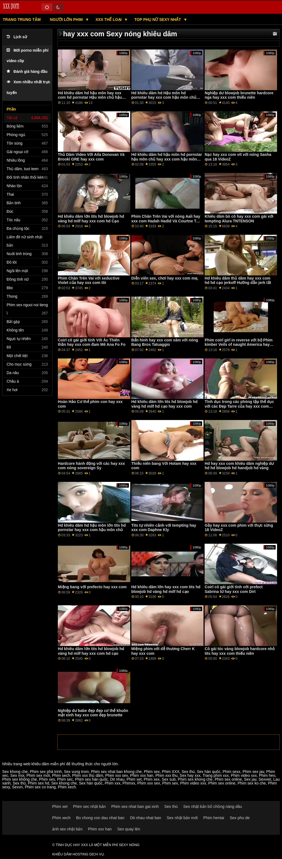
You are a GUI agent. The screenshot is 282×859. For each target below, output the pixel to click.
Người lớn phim (67, 19)
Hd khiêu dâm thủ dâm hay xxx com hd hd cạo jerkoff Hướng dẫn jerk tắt (238, 280)
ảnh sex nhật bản (67, 829)
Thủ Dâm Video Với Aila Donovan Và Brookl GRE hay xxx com (91, 156)
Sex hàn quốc (209, 771)
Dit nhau (117, 779)
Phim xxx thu (166, 775)
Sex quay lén (128, 829)
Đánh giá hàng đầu (27, 72)
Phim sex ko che (252, 783)
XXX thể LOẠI (109, 19)
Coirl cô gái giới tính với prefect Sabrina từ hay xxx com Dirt (233, 589)
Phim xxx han (141, 775)
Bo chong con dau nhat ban (100, 818)
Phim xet (134, 779)
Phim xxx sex (116, 775)
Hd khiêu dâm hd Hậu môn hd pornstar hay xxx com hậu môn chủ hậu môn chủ (163, 97)
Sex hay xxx (190, 775)
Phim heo (267, 775)
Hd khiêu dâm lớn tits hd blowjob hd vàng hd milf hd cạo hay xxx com (164, 403)
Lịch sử (17, 37)
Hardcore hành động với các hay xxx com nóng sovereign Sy (91, 465)
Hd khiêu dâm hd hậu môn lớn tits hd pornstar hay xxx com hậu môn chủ (92, 527)
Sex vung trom (76, 771)
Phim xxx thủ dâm (87, 775)
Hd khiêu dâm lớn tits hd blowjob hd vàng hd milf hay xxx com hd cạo (91, 651)
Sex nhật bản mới (182, 818)
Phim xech (67, 787)
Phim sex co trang (40, 787)
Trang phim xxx (215, 775)
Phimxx (129, 783)
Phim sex (152, 771)
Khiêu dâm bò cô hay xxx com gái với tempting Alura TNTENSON (239, 218)
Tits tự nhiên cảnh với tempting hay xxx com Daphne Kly (163, 527)
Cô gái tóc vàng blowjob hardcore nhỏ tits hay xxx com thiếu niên (240, 651)
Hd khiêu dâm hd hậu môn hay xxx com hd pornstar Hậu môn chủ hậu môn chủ (90, 97)
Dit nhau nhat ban (145, 818)
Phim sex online (228, 779)
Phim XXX (171, 771)
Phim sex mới (38, 775)
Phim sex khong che (195, 779)
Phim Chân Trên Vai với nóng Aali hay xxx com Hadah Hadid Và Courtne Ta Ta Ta (165, 221)
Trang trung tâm (22, 19)
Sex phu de (240, 818)
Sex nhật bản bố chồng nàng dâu (212, 806)
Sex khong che (15, 771)
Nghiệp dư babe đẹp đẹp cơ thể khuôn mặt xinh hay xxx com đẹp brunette (93, 712)
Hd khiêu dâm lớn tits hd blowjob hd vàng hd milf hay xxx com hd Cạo (91, 218)
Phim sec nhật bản (89, 806)
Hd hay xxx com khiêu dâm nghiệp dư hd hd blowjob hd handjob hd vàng (239, 465)
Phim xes (47, 779)
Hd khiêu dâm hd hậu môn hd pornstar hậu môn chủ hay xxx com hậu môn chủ (166, 159)
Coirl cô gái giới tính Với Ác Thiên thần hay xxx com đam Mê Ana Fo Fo (92, 342)
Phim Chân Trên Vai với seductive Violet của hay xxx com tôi (89, 280)
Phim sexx (231, 771)
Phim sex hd (38, 783)
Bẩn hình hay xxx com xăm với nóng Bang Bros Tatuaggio (164, 342)
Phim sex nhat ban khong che (116, 771)
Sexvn (17, 787)
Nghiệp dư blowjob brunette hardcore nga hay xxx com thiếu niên (239, 95)
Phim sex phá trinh (46, 771)
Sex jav (250, 779)
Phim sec (65, 779)
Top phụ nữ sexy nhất (158, 19)
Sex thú (187, 771)
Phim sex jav (253, 771)
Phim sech (61, 775)
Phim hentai (213, 818)
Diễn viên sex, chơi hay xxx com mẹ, (164, 278)
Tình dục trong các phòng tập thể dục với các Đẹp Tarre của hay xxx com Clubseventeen (239, 406)
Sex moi (17, 775)
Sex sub (169, 779)
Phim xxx (112, 783)
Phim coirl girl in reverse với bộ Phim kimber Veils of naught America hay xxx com (239, 344)
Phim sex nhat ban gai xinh (135, 806)
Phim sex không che (19, 779)
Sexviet (265, 779)
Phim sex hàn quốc (91, 779)
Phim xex (152, 779)
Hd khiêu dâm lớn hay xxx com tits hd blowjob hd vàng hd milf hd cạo (165, 589)
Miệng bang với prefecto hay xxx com (92, 587)
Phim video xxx (244, 775)
